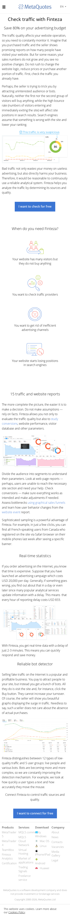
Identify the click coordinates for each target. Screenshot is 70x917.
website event (11, 512)
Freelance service (24, 878)
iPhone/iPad (42, 854)
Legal (55, 860)
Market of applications (25, 860)
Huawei (44, 868)
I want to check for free (35, 206)
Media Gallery (56, 853)
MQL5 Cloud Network (23, 841)
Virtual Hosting (23, 852)
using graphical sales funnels (46, 503)
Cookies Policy (16, 912)
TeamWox (8, 850)
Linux (43, 846)
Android (40, 863)
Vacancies (58, 847)
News (55, 837)
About (55, 832)
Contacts (57, 842)
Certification (9, 863)
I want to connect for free (35, 813)
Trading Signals (23, 869)
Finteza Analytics (7, 856)
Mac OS (44, 841)
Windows (40, 836)
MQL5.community (29, 832)
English (61, 6)
